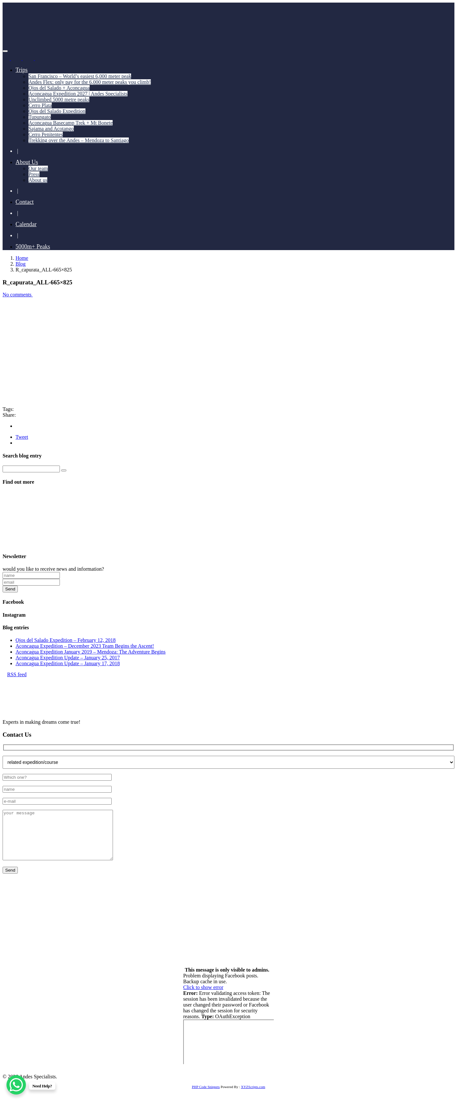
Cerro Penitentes (45, 134)
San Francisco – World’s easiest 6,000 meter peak (79, 76)
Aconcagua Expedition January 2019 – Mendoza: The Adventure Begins (91, 652)
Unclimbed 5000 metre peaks (58, 99)
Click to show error (203, 997)
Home (22, 258)
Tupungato (39, 117)
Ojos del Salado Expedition (56, 111)
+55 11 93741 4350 (75, 925)
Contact (25, 202)
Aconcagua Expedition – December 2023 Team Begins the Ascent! (85, 646)
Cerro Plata (40, 105)
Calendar (26, 224)
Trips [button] (22, 70)
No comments (20, 294)
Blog (21, 264)
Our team (38, 168)
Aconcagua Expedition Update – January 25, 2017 (68, 657)
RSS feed (15, 674)
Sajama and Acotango (51, 128)
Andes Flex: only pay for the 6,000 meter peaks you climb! (89, 82)
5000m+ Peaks (33, 246)
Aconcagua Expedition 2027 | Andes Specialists (78, 93)
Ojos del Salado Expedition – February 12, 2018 (66, 640)
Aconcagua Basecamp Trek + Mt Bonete (70, 123)
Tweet (22, 437)
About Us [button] (27, 162)
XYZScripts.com (253, 1096)
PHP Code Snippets (206, 1096)
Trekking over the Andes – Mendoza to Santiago (78, 140)
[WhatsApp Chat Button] (16, 1085)
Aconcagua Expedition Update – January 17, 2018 (68, 663)
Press (33, 174)
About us (37, 180)
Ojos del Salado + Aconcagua (59, 88)
